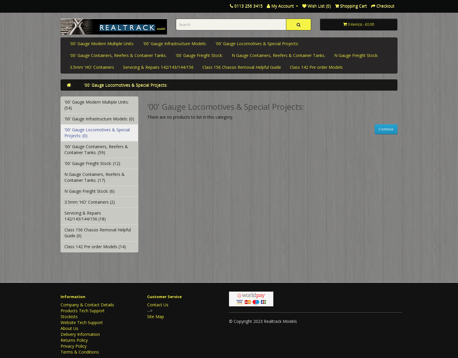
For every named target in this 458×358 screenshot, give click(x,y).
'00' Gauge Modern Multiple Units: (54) (96, 105)
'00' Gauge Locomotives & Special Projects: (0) (97, 132)
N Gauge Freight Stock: (356, 55)
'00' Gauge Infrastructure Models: (175, 43)
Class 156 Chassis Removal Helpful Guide (241, 67)
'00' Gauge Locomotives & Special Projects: (257, 43)
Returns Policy (74, 340)
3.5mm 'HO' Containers (92, 67)
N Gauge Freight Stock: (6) (89, 191)
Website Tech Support (82, 322)
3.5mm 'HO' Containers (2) (89, 202)
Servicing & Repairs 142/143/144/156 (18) (85, 216)
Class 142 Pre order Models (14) (95, 246)
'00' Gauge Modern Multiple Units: (102, 43)
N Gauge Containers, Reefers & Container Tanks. (278, 55)
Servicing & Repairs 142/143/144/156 (158, 67)
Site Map (155, 316)
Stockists (69, 316)
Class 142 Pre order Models (316, 67)
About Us (69, 328)
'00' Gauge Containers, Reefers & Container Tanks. (118, 55)
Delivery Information (80, 334)
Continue (386, 129)
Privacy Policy (74, 346)
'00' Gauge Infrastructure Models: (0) (99, 119)
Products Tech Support (83, 310)
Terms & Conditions (80, 352)
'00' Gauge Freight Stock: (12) (92, 163)
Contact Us (157, 305)
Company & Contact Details (87, 305)
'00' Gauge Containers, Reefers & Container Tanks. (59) (96, 149)
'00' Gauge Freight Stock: (199, 55)
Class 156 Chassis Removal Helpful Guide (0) (97, 232)
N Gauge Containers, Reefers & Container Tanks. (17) (94, 177)
